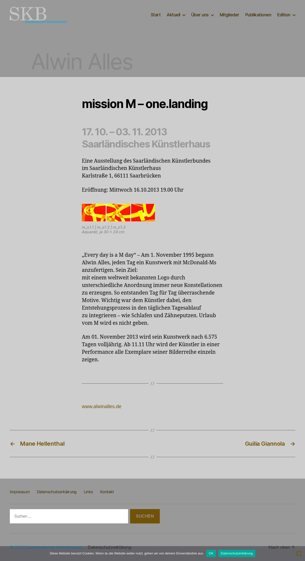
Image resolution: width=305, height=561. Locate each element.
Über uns (200, 14)
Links (88, 491)
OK (211, 553)
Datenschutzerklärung (56, 491)
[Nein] (298, 553)
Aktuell (173, 14)
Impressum (19, 491)
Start (156, 14)
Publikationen (258, 14)
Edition (283, 14)
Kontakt (107, 491)
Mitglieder (229, 14)
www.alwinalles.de (101, 406)
